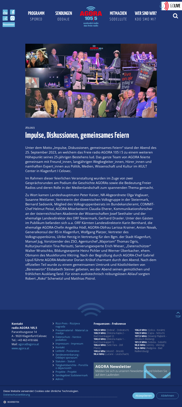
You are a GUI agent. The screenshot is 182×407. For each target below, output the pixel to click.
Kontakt (60, 347)
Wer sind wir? (145, 17)
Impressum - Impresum (69, 343)
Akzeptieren (143, 396)
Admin (59, 379)
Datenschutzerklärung (16, 394)
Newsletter (8, 24)
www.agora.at (20, 348)
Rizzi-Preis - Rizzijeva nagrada (68, 325)
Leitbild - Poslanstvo (67, 351)
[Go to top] (178, 314)
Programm (36, 17)
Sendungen (63, 17)
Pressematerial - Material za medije (72, 332)
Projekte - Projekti (66, 371)
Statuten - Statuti (65, 361)
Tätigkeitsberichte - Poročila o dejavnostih (72, 367)
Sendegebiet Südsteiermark (72, 375)
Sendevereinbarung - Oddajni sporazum (68, 356)
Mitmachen (118, 17)
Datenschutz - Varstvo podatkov (68, 338)
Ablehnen (167, 396)
